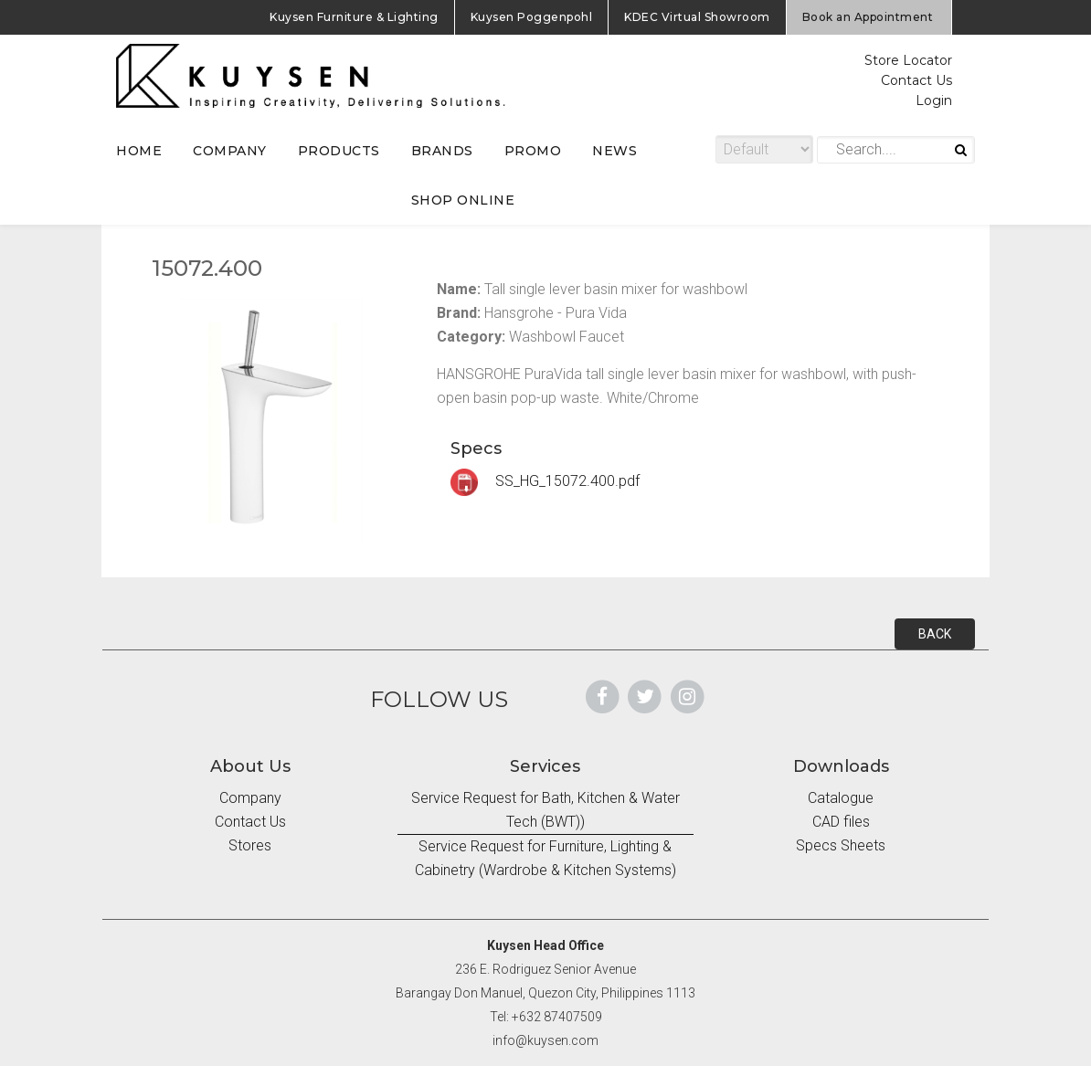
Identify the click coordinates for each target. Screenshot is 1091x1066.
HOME (139, 150)
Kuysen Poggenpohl (532, 17)
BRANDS (442, 150)
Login (934, 100)
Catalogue (841, 798)
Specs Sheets (840, 845)
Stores (249, 845)
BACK (934, 634)
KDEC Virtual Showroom (697, 17)
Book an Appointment (868, 17)
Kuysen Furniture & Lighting (354, 17)
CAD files (841, 821)
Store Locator (908, 60)
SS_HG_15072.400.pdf (545, 481)
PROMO (533, 150)
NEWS (614, 150)
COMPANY (230, 150)
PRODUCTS (339, 150)
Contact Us (916, 80)
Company (250, 798)
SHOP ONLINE (463, 200)
